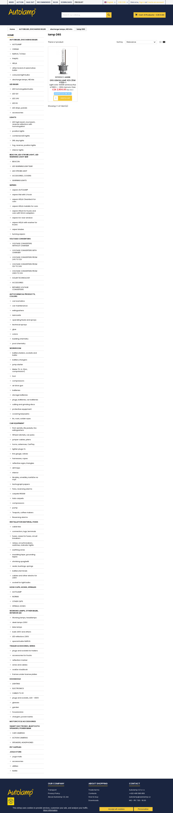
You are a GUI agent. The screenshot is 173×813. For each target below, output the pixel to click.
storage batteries (20, 395)
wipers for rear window (22, 217)
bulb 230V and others (21, 632)
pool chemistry (18, 343)
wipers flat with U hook (22, 194)
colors (15, 334)
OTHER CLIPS (17, 601)
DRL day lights (18, 140)
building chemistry (20, 338)
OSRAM (15, 49)
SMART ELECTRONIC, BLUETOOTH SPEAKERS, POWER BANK (25, 727)
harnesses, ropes (20, 458)
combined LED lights (21, 136)
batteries (16, 390)
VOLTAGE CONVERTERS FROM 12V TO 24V (24, 265)
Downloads (66, 2)
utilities (15, 766)
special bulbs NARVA (21, 641)
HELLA (14, 63)
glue (14, 329)
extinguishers (18, 310)
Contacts (93, 793)
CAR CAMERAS (18, 733)
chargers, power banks (22, 716)
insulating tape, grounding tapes (23, 555)
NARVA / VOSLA (19, 54)
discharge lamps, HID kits (23, 79)
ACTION (20, 2)
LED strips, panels (19, 108)
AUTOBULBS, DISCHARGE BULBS (24, 39)
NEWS (11, 2)
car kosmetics (18, 301)
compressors (18, 381)
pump (15, 508)
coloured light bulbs (21, 75)
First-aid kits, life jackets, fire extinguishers (24, 429)
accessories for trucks (22, 655)
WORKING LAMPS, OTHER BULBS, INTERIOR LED (24, 611)
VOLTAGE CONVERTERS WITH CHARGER (24, 251)
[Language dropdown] (110, 2)
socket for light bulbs (21, 582)
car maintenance (20, 305)
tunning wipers (18, 234)
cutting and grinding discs (23, 404)
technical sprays (19, 324)
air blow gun (17, 385)
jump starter (17, 364)
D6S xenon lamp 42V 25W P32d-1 (63, 81)
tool (14, 376)
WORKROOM (15, 348)
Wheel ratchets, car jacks (23, 435)
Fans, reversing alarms (22, 489)
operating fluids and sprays (24, 320)
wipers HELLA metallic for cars (25, 206)
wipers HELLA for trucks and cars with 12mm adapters (24, 212)
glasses (15, 702)
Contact (134, 783)
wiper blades (18, 229)
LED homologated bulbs (22, 89)
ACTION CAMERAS (20, 737)
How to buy (93, 797)
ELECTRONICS (18, 688)
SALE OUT (30, 2)
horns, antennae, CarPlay (23, 444)
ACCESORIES (17, 282)
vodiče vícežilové (20, 669)
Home (10, 35)
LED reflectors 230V (20, 636)
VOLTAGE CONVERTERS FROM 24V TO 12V (24, 258)
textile (14, 770)
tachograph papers (21, 484)
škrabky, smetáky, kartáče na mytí (25, 478)
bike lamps (17, 627)
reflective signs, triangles (23, 463)
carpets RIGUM (18, 493)
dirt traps (16, 468)
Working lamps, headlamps (24, 617)
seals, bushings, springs (22, 566)
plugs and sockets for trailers (25, 650)
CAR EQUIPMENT (17, 423)
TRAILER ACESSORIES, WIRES (22, 646)
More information (50, 810)
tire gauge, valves (20, 453)
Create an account (155, 2)
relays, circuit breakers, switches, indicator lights (23, 544)
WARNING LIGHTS (19, 180)
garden (15, 707)
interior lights (18, 150)
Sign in (142, 2)
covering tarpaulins (20, 414)
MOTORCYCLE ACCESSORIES (23, 721)
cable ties (16, 526)
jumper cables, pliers (21, 439)
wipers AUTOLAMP (20, 190)
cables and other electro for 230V (24, 576)
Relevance (141, 42)
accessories (17, 112)
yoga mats (17, 756)
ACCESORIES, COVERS (21, 175)
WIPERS (13, 185)
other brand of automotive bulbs (24, 69)
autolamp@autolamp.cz (140, 797)
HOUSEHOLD (15, 679)
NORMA (15, 596)
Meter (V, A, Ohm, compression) (19, 370)
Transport (52, 790)
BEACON (16, 161)
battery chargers (19, 360)
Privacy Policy (54, 793)
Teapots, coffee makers (22, 512)
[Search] (86, 15)
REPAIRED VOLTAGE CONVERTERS (20, 288)
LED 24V (15, 98)
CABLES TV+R (18, 693)
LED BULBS (14, 84)
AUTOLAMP (17, 44)
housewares (17, 712)
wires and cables (19, 665)
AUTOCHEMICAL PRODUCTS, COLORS (22, 295)
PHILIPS (15, 58)
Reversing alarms (20, 517)
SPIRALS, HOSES (19, 606)
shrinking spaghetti (20, 561)
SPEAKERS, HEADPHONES (22, 742)
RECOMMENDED (43, 2)
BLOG (55, 2)
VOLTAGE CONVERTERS (20, 238)
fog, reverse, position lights (24, 145)
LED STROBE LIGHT (19, 171)
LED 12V (15, 93)
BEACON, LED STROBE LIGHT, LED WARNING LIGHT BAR (24, 155)
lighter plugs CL (19, 449)
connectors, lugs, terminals (24, 531)
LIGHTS (13, 117)
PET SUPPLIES (15, 747)
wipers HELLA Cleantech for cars (24, 200)
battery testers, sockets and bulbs (24, 354)
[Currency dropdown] (123, 2)
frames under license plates (24, 674)
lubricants (16, 315)
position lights (18, 131)
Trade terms (94, 790)
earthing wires (18, 550)
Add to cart (65, 98)
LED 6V (15, 103)
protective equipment (21, 409)
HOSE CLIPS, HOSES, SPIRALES (23, 587)
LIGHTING (16, 683)
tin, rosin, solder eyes (21, 418)
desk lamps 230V (19, 622)
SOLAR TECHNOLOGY (21, 278)
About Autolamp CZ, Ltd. (58, 797)
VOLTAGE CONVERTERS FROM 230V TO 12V (24, 272)
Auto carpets (18, 498)
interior (15, 472)
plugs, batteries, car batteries (25, 399)
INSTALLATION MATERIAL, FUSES (24, 522)
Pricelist (79, 2)
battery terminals (19, 571)
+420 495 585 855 (137, 793)
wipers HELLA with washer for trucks (24, 223)
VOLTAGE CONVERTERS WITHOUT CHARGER (22, 244)
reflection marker (20, 660)
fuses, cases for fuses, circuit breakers (24, 537)
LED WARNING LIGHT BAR (22, 166)
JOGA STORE (15, 752)
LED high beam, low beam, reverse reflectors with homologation (23, 124)
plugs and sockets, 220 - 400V (25, 698)
